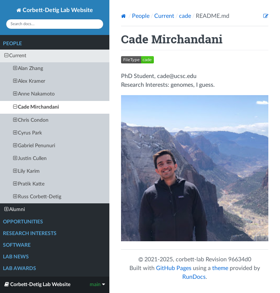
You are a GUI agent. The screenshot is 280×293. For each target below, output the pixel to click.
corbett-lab (190, 259)
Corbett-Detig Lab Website (54, 10)
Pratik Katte (28, 184)
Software (17, 245)
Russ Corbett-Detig (37, 196)
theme (220, 268)
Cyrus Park (27, 133)
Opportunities (23, 221)
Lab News (16, 256)
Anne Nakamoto (34, 94)
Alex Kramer (29, 81)
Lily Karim (26, 171)
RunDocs (194, 277)
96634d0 (239, 259)
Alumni (14, 209)
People (12, 43)
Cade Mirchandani (36, 107)
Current (15, 55)
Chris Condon (30, 120)
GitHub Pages (173, 268)
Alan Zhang (28, 68)
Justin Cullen (30, 158)
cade (185, 16)
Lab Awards (19, 268)
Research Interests (30, 233)
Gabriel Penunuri (34, 145)
